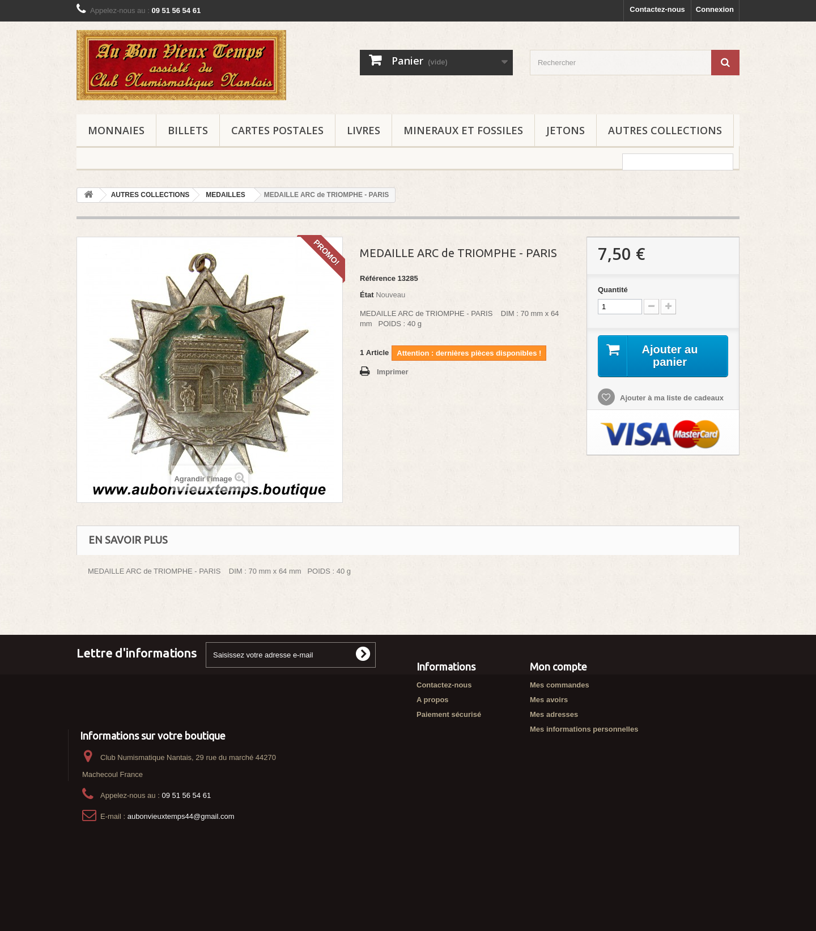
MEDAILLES (225, 195)
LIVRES (363, 130)
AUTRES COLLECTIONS (665, 130)
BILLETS (188, 130)
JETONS (565, 130)
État (367, 295)
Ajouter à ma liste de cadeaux (671, 398)
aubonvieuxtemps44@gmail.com (181, 856)
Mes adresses (554, 714)
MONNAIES (116, 130)
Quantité (613, 289)
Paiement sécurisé (448, 714)
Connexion (715, 9)
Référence (378, 278)
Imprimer (393, 372)
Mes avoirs (549, 699)
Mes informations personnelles (584, 729)
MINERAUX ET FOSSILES (463, 130)
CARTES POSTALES (277, 130)
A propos (432, 699)
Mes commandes (559, 685)
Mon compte (558, 666)
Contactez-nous (657, 9)
